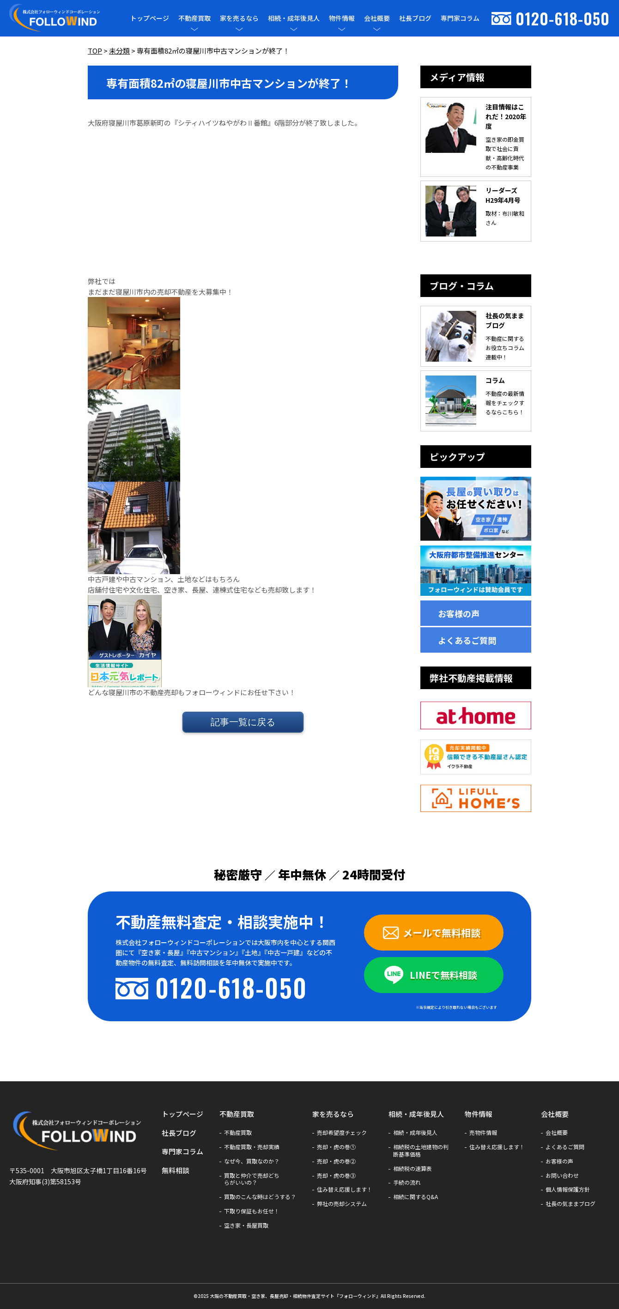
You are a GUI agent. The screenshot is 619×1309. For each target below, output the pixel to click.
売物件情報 (483, 1132)
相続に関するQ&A (415, 1196)
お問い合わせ (562, 1175)
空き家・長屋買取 (246, 1225)
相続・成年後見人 (294, 18)
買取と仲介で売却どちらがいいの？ (251, 1179)
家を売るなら (239, 18)
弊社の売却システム (342, 1203)
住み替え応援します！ (344, 1189)
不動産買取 (194, 18)
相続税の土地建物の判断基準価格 (421, 1150)
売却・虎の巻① (336, 1147)
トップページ (149, 18)
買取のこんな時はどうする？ (260, 1196)
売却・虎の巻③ (336, 1175)
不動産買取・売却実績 (251, 1147)
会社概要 (377, 18)
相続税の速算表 (412, 1168)
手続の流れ (407, 1182)
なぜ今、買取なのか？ (251, 1161)
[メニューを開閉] (194, 29)
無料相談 (175, 1170)
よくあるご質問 (467, 640)
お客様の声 (458, 613)
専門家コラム (460, 18)
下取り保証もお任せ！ (251, 1211)
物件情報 (342, 18)
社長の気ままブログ (570, 1203)
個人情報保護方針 (568, 1189)
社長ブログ (415, 18)
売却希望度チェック (342, 1132)
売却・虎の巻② (336, 1161)
